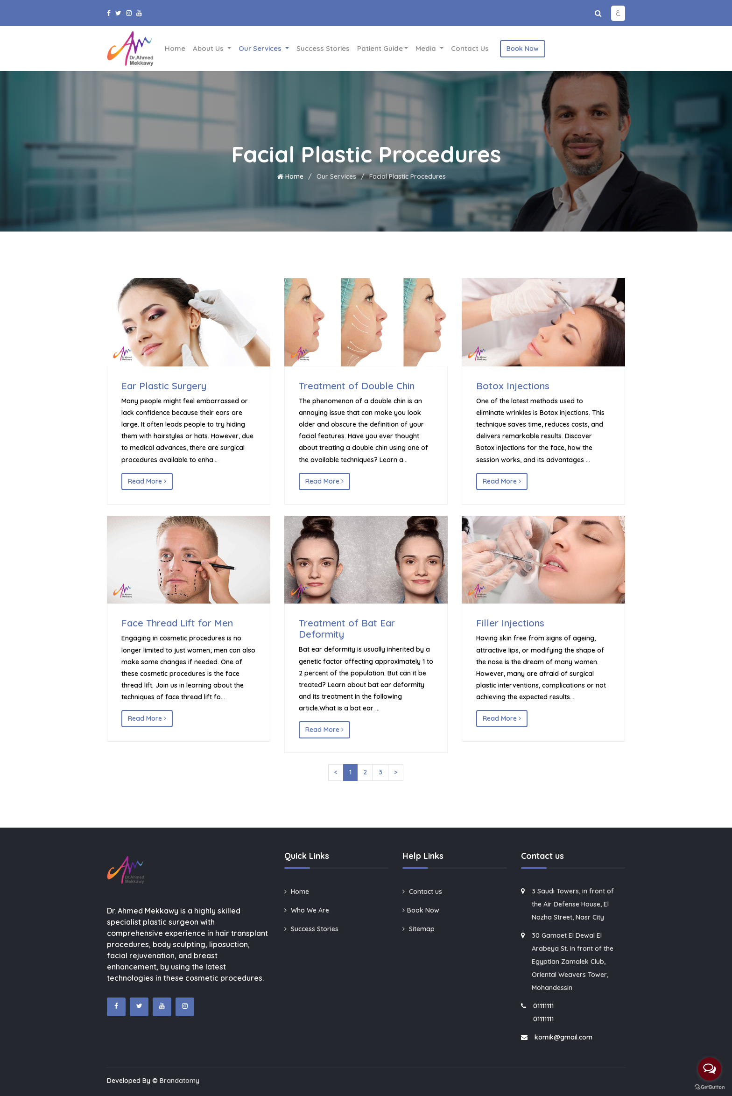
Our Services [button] (261, 48)
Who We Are (306, 910)
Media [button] (426, 48)
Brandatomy (179, 1080)
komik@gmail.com (563, 1037)
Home (175, 48)
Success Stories (323, 48)
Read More (147, 481)
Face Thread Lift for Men (177, 623)
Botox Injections (512, 386)
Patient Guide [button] (380, 48)
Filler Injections (510, 623)
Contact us (470, 48)
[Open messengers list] (709, 1069)
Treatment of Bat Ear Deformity (347, 628)
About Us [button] (209, 48)
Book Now (523, 48)
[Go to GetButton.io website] (710, 1086)
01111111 (543, 1006)
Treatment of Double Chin (357, 386)
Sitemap (418, 929)
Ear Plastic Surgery (163, 386)
